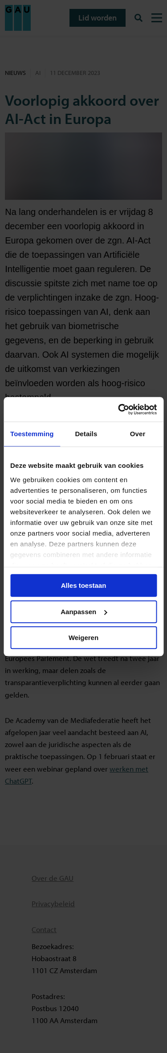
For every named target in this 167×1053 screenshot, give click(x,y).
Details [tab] (86, 434)
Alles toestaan (83, 585)
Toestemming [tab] (32, 434)
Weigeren (83, 637)
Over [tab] (138, 434)
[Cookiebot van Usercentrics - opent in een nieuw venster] (119, 409)
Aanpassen (84, 611)
